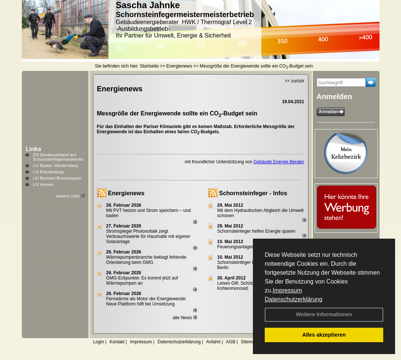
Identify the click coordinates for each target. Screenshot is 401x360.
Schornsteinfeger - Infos (253, 193)
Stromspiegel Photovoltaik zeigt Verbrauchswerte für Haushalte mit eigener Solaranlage (148, 236)
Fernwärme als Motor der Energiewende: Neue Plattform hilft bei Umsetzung (146, 301)
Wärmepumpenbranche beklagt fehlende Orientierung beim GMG (146, 260)
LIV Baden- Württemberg (55, 165)
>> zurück (294, 81)
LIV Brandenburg (48, 172)
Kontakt (117, 341)
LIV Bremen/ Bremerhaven (57, 178)
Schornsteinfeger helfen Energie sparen (256, 231)
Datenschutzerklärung (294, 299)
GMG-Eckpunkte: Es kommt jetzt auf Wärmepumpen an (142, 280)
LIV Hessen (43, 184)
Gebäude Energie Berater (279, 161)
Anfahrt (213, 341)
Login (98, 341)
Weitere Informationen (324, 314)
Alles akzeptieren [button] (324, 335)
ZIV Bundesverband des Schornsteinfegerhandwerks (58, 157)
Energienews (126, 193)
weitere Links (70, 196)
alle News (185, 317)
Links (33, 149)
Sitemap (249, 341)
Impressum (287, 290)
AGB (230, 341)
